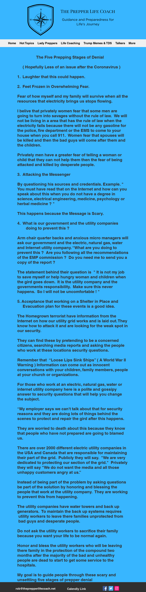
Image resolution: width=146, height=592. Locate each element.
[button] (27, 43)
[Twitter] (111, 588)
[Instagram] (116, 588)
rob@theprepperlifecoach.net (35, 588)
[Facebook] (105, 588)
